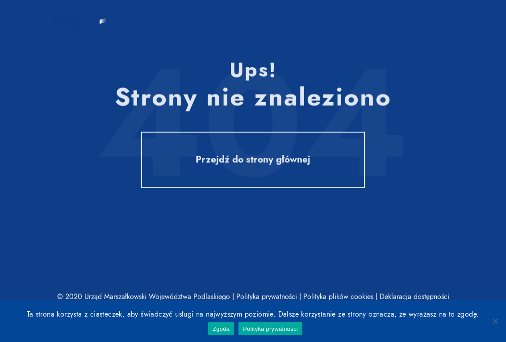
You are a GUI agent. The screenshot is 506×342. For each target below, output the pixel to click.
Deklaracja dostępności (414, 297)
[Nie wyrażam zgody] (494, 321)
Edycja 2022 (420, 25)
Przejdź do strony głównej (253, 160)
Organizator (370, 24)
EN (456, 26)
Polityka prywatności (270, 329)
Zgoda (221, 329)
